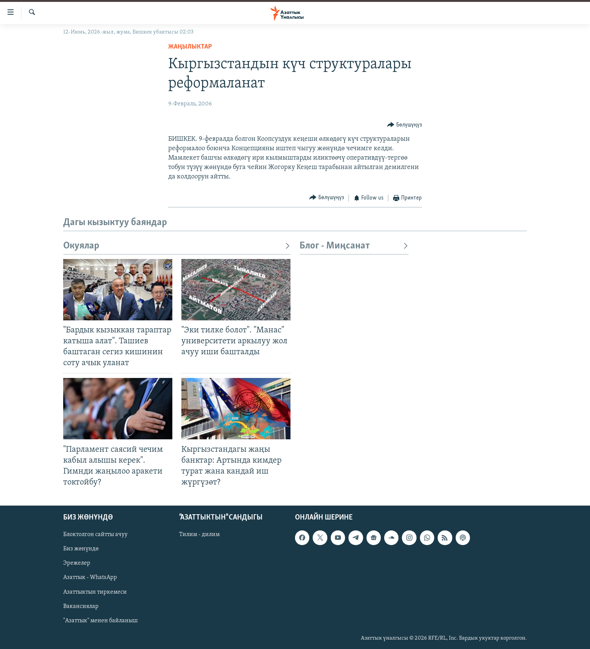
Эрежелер (76, 564)
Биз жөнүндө (81, 549)
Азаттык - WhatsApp (90, 578)
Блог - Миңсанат (354, 246)
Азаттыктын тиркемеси (95, 592)
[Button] (404, 124)
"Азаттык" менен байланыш (100, 621)
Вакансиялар (81, 606)
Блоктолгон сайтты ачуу (95, 535)
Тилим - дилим (199, 535)
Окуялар (176, 246)
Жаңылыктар (190, 46)
